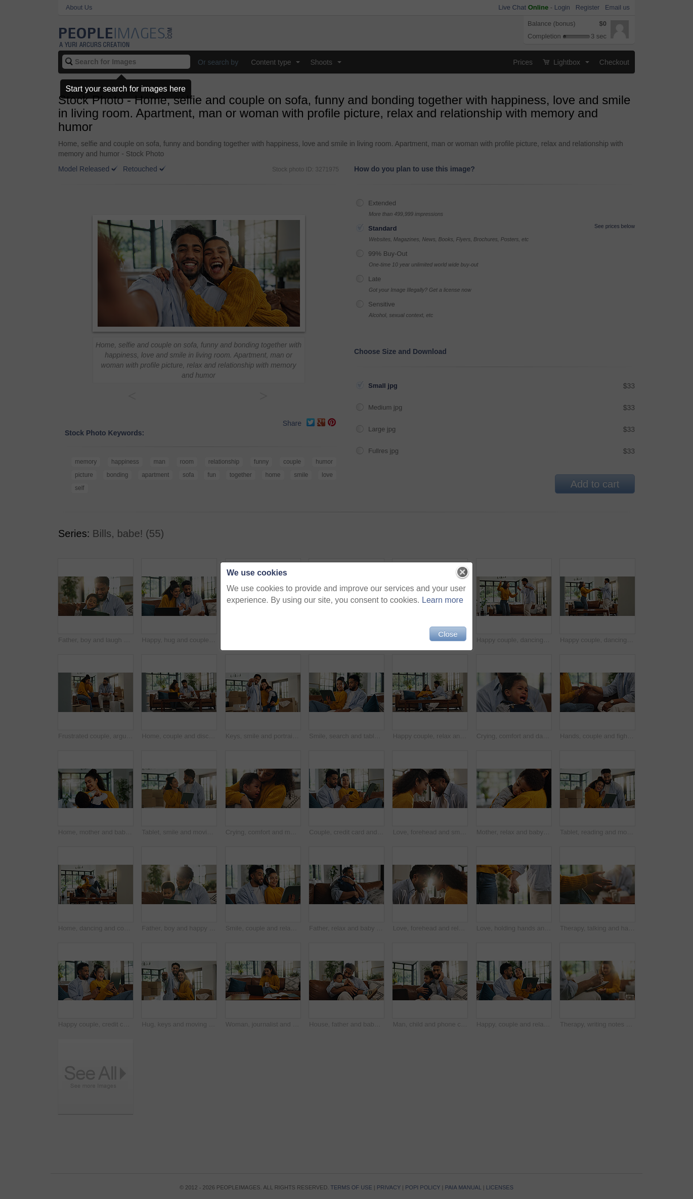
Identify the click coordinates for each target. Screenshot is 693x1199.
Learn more (442, 600)
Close (447, 634)
